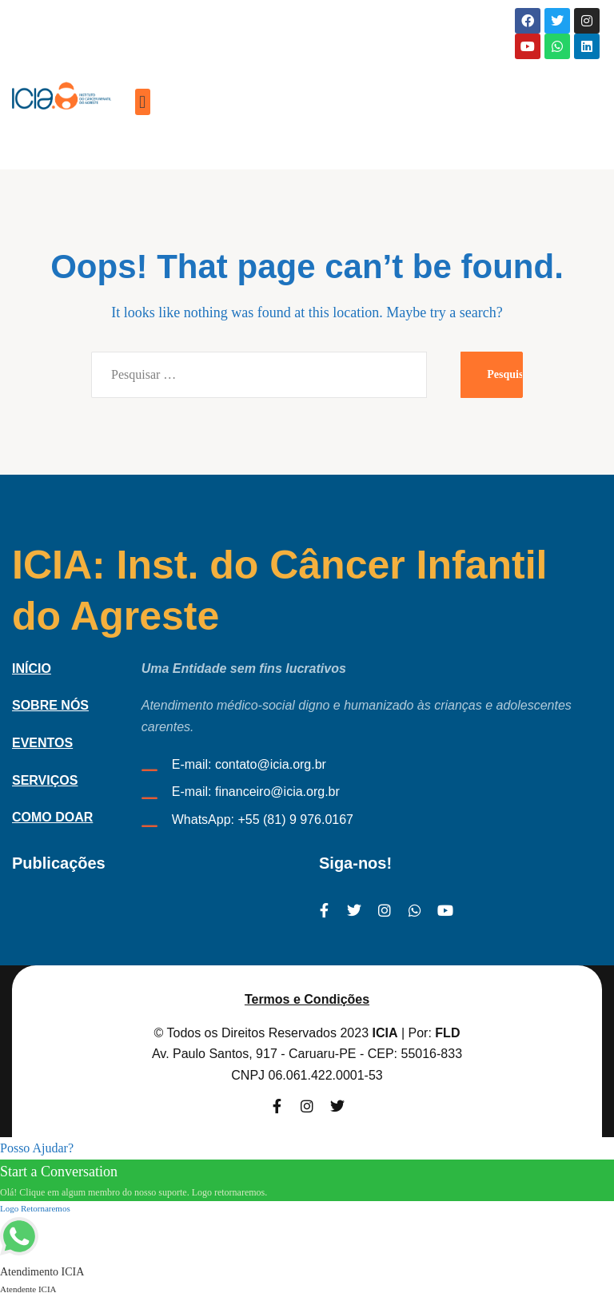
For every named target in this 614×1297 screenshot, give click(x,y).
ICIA (385, 1033)
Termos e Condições (307, 999)
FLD (447, 1033)
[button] (142, 102)
